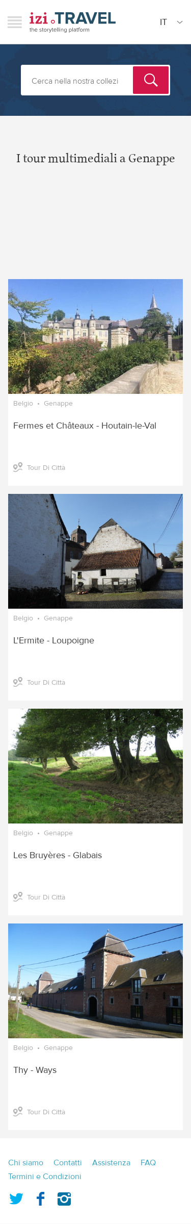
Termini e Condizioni (44, 1176)
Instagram (64, 1197)
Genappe (58, 403)
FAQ (148, 1163)
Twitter (16, 1197)
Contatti (67, 1163)
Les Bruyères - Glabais (57, 855)
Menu (15, 22)
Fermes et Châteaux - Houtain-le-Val (84, 426)
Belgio (23, 403)
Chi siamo (25, 1163)
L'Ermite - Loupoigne (53, 640)
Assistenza (111, 1163)
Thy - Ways (35, 1070)
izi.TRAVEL (73, 22)
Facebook (40, 1197)
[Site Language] (169, 22)
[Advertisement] (95, 230)
